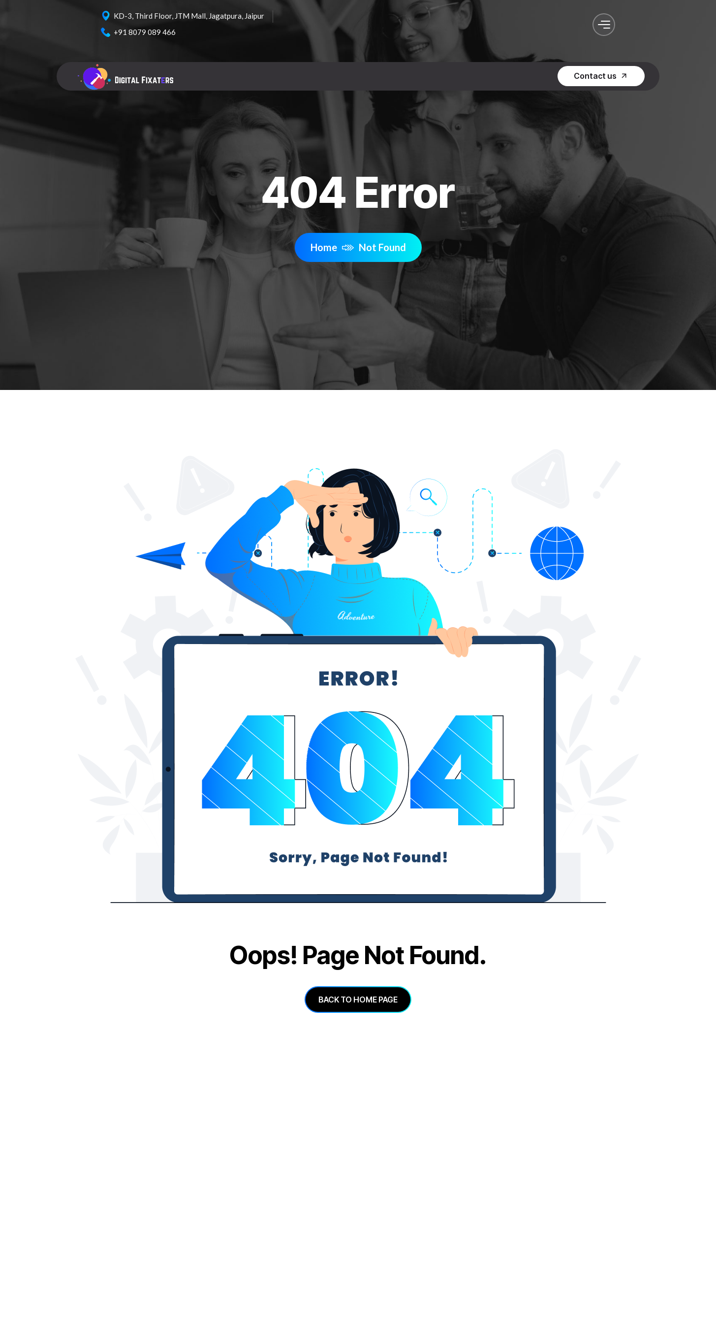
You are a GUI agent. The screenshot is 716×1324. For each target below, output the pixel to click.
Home (332, 247)
